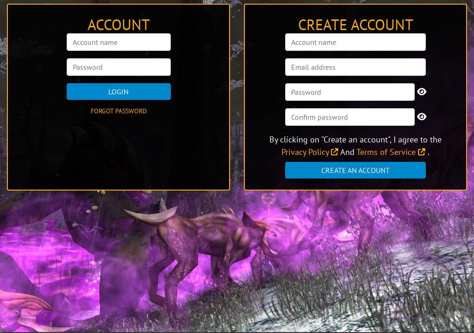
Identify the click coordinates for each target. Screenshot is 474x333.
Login (118, 91)
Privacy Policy (309, 152)
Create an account (355, 170)
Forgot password (119, 111)
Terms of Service (390, 152)
